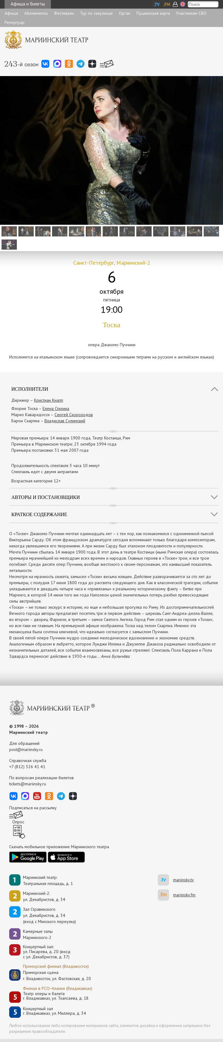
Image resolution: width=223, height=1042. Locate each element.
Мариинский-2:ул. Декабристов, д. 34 (44, 896)
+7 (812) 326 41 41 (27, 766)
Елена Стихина (56, 408)
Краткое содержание (39, 514)
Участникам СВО (191, 13)
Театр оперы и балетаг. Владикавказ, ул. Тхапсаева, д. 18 (56, 996)
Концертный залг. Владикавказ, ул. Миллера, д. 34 (54, 1011)
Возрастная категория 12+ (36, 481)
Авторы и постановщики (45, 497)
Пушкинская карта (153, 13)
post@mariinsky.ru (26, 749)
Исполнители (29, 389)
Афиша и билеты (28, 4)
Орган (124, 13)
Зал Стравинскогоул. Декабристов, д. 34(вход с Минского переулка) (49, 915)
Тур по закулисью (96, 13)
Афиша (11, 13)
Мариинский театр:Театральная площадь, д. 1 (48, 880)
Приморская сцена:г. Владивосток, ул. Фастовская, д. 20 (50, 975)
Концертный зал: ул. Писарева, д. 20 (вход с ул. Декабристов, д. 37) (46, 952)
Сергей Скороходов (74, 414)
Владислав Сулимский (64, 420)
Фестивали (64, 13)
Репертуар (15, 22)
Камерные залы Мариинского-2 (38, 934)
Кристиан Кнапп (48, 400)
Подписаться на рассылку (33, 807)
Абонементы (36, 13)
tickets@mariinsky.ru (27, 784)
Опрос (18, 822)
